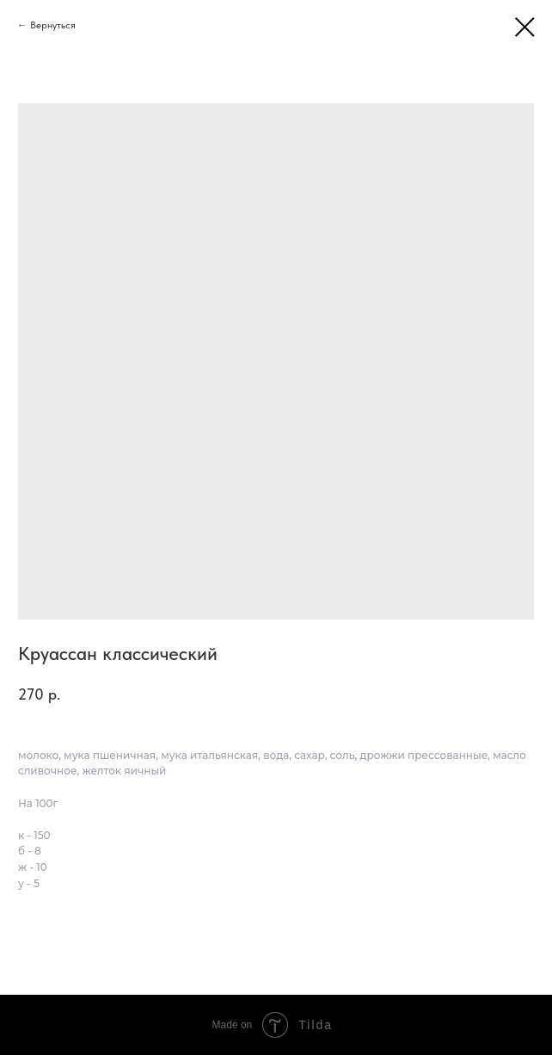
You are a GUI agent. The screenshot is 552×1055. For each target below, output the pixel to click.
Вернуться (53, 25)
